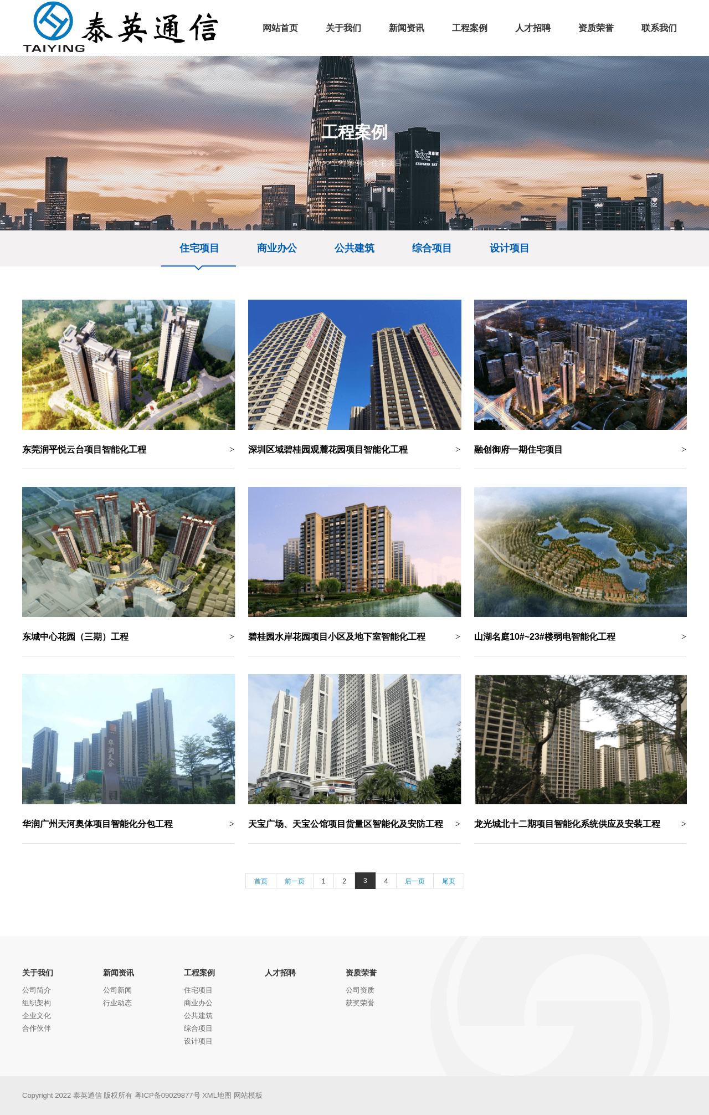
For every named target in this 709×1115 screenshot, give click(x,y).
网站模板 (248, 1095)
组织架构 (36, 1003)
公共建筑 (354, 248)
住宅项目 (386, 162)
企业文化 (36, 1015)
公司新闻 (117, 990)
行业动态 (117, 1003)
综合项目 (432, 248)
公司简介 (36, 990)
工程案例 (346, 162)
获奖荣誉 (360, 1003)
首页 (314, 162)
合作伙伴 (36, 1028)
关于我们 (37, 972)
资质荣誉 (361, 972)
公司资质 (360, 990)
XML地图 (217, 1095)
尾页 (448, 881)
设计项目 (510, 248)
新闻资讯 (118, 972)
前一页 (295, 881)
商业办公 (277, 248)
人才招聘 (280, 972)
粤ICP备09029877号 (168, 1095)
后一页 (415, 881)
